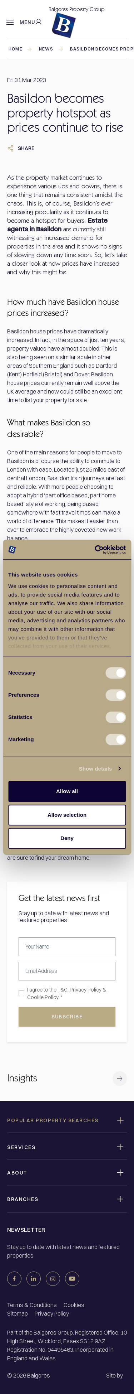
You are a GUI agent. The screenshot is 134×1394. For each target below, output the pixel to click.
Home (21, 49)
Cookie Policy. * (44, 997)
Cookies (74, 1305)
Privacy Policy (85, 990)
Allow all (67, 791)
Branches (22, 1199)
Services (21, 1147)
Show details (95, 769)
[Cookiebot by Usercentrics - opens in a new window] (95, 549)
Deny (67, 838)
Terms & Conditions (32, 1305)
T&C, (63, 990)
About (17, 1172)
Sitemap (17, 1313)
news (51, 49)
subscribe (67, 1016)
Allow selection (67, 815)
